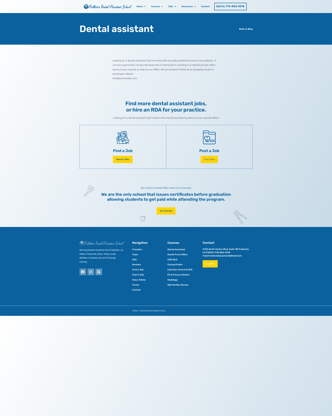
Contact (205, 6)
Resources (189, 6)
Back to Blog (246, 29)
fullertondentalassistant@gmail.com (222, 255)
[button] (209, 159)
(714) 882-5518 (222, 252)
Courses (157, 6)
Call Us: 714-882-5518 (230, 6)
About (141, 6)
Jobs (172, 6)
